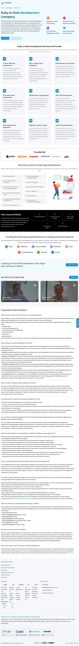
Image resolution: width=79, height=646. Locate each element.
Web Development (5, 565)
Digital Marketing (5, 575)
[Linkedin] (61, 633)
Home (2, 8)
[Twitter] (72, 633)
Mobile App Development (7, 572)
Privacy (67, 643)
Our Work (5, 38)
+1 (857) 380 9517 (47, 590)
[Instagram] (65, 633)
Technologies (9, 8)
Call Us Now (5, 607)
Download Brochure (47, 593)
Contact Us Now (71, 265)
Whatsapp (45, 584)
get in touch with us (26, 499)
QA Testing (4, 577)
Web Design (4, 570)
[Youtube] (76, 633)
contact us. (70, 553)
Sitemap (76, 643)
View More (73, 277)
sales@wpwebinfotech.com (50, 587)
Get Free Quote (16, 38)
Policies (71, 643)
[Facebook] (68, 633)
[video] (19, 291)
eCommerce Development (7, 568)
